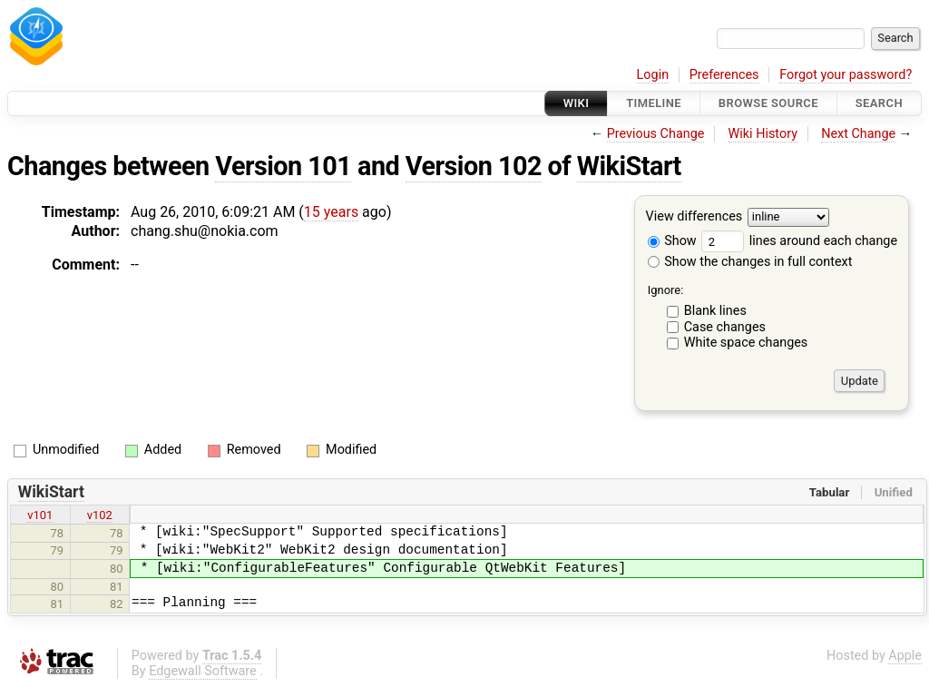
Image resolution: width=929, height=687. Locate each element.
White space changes (746, 342)
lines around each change (799, 241)
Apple (905, 655)
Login (653, 75)
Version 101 (283, 166)
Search (879, 103)
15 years (331, 212)
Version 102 (474, 166)
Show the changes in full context (750, 262)
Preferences (724, 75)
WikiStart (629, 166)
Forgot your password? (845, 75)
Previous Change (656, 134)
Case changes (725, 327)
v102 (99, 515)
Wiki (576, 103)
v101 (40, 515)
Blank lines (715, 311)
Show (672, 241)
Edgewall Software (203, 671)
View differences (694, 217)
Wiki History (763, 134)
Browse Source (768, 103)
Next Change (858, 134)
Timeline (653, 103)
